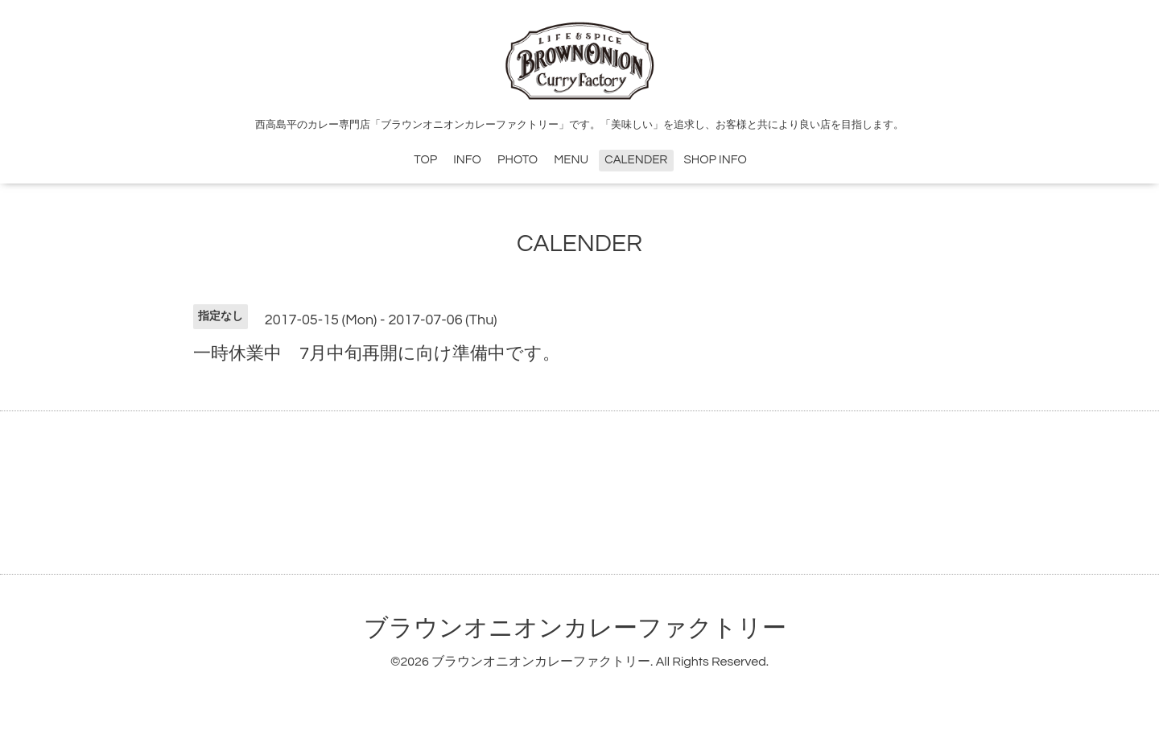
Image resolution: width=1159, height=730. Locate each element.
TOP (425, 160)
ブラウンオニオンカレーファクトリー (575, 628)
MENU (571, 160)
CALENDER (635, 160)
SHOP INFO (715, 160)
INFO (467, 160)
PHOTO (517, 160)
